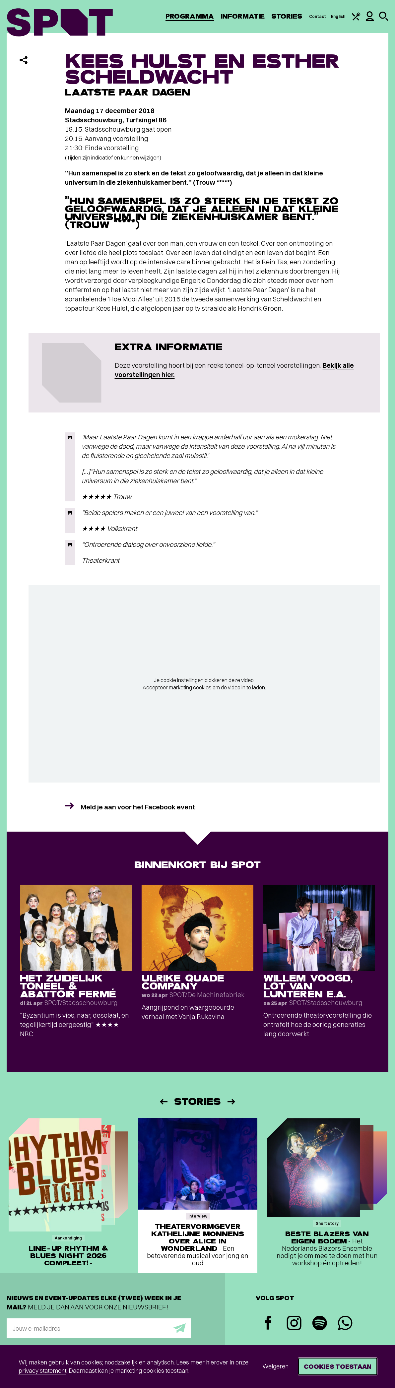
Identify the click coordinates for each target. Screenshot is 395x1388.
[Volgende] (232, 1101)
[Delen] (24, 60)
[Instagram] (294, 1324)
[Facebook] (268, 1323)
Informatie (243, 16)
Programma (189, 16)
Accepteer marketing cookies (177, 687)
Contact (317, 16)
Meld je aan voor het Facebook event (138, 807)
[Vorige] (163, 1101)
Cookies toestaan (337, 1366)
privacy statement (42, 1370)
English (338, 16)
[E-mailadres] (99, 1328)
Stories (286, 16)
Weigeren (275, 1366)
